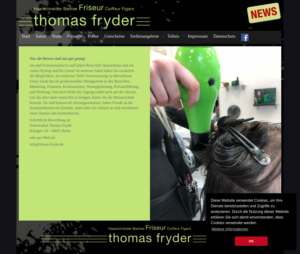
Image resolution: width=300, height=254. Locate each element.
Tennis (176, 36)
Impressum (198, 36)
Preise (93, 36)
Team (56, 36)
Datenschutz (224, 36)
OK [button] (251, 241)
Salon (41, 36)
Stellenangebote (147, 36)
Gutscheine (114, 36)
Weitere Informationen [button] (229, 229)
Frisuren (74, 36)
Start (26, 36)
